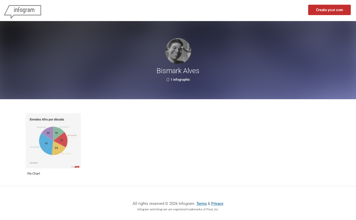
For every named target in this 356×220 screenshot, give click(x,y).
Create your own (329, 10)
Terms (201, 203)
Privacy (217, 203)
